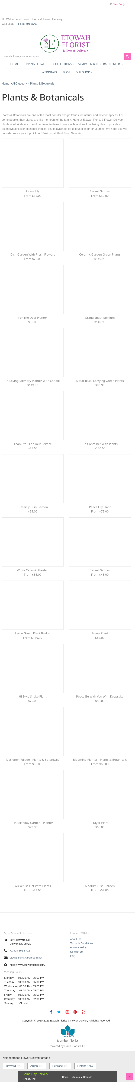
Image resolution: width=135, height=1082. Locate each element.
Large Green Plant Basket (32, 633)
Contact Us (76, 951)
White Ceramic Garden (32, 570)
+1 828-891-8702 (26, 23)
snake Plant (100, 633)
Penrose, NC (60, 1065)
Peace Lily (33, 191)
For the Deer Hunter (32, 318)
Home (14, 64)
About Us (75, 938)
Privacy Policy (78, 947)
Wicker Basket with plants (33, 886)
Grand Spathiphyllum (100, 318)
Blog (66, 72)
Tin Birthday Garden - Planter (32, 823)
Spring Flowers (36, 64)
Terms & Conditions (81, 943)
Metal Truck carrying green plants (100, 381)
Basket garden (99, 191)
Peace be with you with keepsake (100, 696)
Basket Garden (99, 570)
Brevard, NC (13, 1065)
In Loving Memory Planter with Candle (33, 381)
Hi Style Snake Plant (32, 696)
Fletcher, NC (85, 1065)
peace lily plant (100, 507)
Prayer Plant (99, 823)
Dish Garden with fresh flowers (32, 254)
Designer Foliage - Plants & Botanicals (32, 760)
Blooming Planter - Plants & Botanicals (100, 760)
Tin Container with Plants (100, 444)
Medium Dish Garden (100, 886)
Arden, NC (36, 1065)
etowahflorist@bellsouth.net (26, 957)
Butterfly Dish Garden (33, 507)
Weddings (49, 72)
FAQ (72, 955)
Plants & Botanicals (42, 83)
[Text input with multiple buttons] (63, 56)
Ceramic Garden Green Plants (99, 254)
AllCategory (19, 83)
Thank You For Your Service (33, 444)
